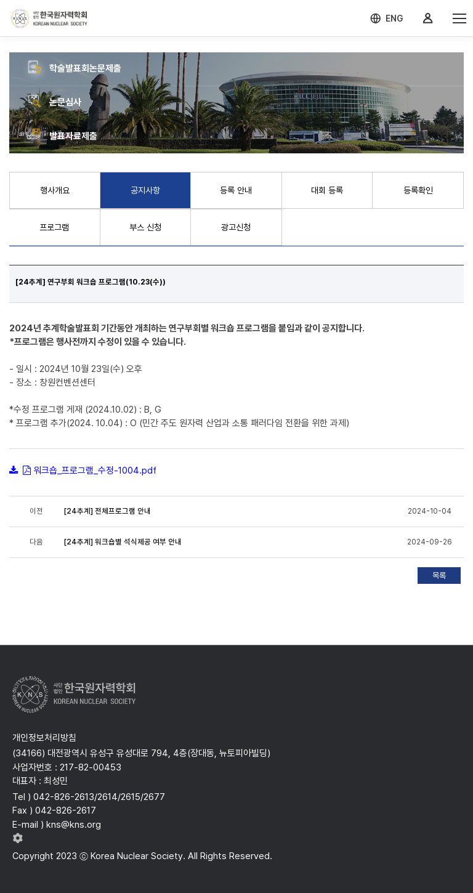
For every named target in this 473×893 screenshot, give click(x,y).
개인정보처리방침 (44, 737)
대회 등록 (327, 190)
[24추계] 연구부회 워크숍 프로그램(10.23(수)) (90, 282)
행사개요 (55, 190)
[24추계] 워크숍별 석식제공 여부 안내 (123, 542)
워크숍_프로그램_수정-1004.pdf (94, 470)
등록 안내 (236, 190)
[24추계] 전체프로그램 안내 (107, 511)
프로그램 (54, 227)
